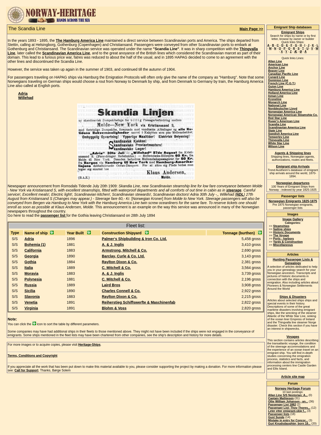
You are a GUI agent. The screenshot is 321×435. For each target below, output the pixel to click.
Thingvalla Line (278, 140)
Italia (28, 268)
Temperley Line (278, 136)
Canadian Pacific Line (283, 73)
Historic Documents (286, 232)
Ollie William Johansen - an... (288, 401)
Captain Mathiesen (281, 398)
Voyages (293, 337)
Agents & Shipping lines (293, 153)
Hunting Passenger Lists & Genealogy (293, 261)
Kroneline (275, 99)
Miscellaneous (283, 244)
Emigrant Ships (292, 32)
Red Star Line (277, 118)
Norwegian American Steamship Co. (293, 114)
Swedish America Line (283, 133)
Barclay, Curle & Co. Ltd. (123, 256)
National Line (277, 105)
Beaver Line (276, 70)
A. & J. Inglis (113, 244)
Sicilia (29, 291)
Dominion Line (278, 80)
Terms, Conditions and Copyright (32, 356)
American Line (278, 64)
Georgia (31, 256)
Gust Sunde (276, 417)
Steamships (281, 225)
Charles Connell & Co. (121, 291)
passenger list (53, 215)
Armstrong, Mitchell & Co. (124, 250)
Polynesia (33, 279)
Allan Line (275, 61)
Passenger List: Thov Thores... (289, 407)
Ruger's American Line (283, 121)
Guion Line (275, 86)
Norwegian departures (293, 183)
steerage (234, 190)
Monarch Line (277, 102)
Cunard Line (276, 77)
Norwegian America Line (285, 111)
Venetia (30, 302)
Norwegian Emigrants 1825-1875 (293, 201)
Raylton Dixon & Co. (119, 262)
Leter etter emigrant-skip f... (287, 410)
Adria (23, 93)
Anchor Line (276, 67)
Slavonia (32, 296)
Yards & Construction (288, 241)
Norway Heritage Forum (292, 388)
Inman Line (275, 95)
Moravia (31, 273)
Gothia (30, 262)
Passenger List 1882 (282, 404)
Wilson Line (276, 146)
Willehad (25, 98)
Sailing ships (282, 229)
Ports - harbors (283, 238)
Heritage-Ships (89, 344)
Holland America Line (283, 92)
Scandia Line (277, 124)
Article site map (292, 377)
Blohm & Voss (114, 308)
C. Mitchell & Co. (116, 268)
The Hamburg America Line (80, 40)
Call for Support (26, 370)
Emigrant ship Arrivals (293, 166)
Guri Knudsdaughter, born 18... (289, 423)
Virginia (31, 308)
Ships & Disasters (292, 297)
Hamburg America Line (284, 89)
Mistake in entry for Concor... (288, 420)
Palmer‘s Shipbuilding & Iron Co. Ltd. (134, 239)
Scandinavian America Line (66, 53)
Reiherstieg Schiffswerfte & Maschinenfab (138, 302)
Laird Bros (111, 285)
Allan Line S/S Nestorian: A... (288, 395)
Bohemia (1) (35, 244)
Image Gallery (293, 219)
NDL (240, 194)
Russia (30, 285)
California (33, 250)
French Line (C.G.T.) (281, 83)
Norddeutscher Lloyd (282, 108)
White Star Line (278, 143)
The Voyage (281, 235)
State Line (275, 130)
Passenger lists (278, 414)
